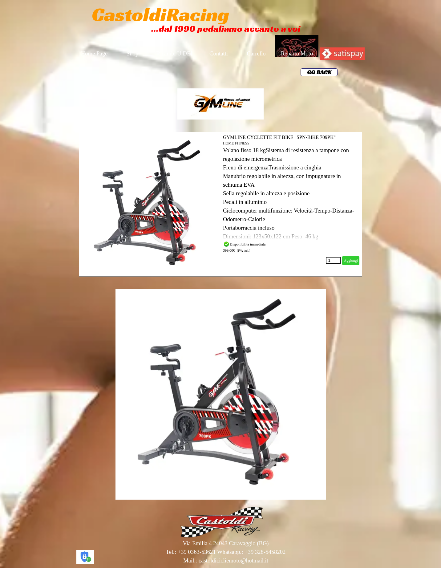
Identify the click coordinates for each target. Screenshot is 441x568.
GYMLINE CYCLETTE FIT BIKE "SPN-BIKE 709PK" (279, 137)
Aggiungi (351, 260)
